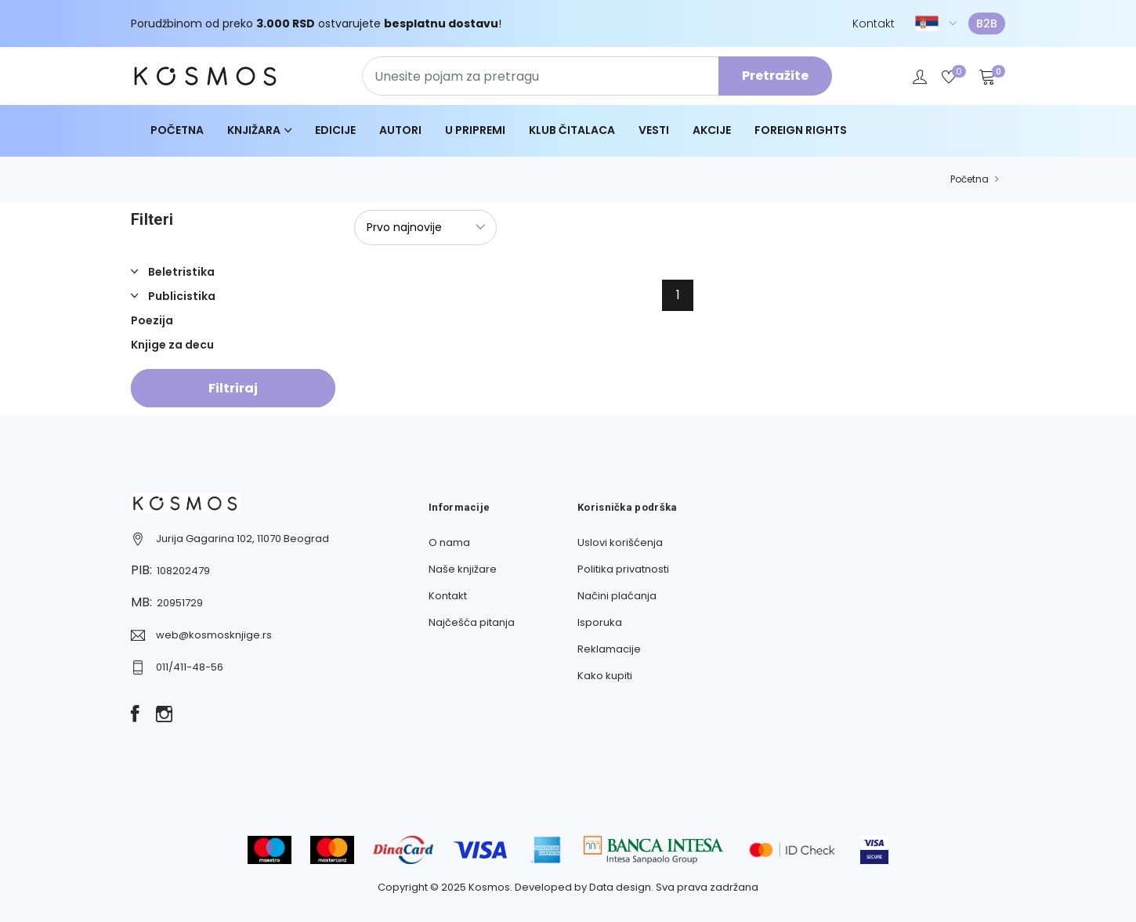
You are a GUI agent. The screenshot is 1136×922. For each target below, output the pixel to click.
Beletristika (180, 272)
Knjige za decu (172, 345)
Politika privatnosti (623, 569)
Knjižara (253, 130)
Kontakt (873, 23)
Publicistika (180, 296)
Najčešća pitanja (472, 622)
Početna (177, 130)
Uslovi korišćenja (620, 542)
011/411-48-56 (189, 667)
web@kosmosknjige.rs (214, 634)
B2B (986, 23)
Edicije (335, 130)
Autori (400, 130)
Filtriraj (233, 388)
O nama (449, 542)
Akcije (712, 130)
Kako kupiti (604, 675)
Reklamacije (609, 649)
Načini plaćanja (617, 595)
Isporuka (599, 622)
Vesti (654, 130)
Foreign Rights (800, 130)
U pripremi (475, 130)
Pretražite (775, 76)
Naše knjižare (463, 569)
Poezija (152, 320)
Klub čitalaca (572, 130)
